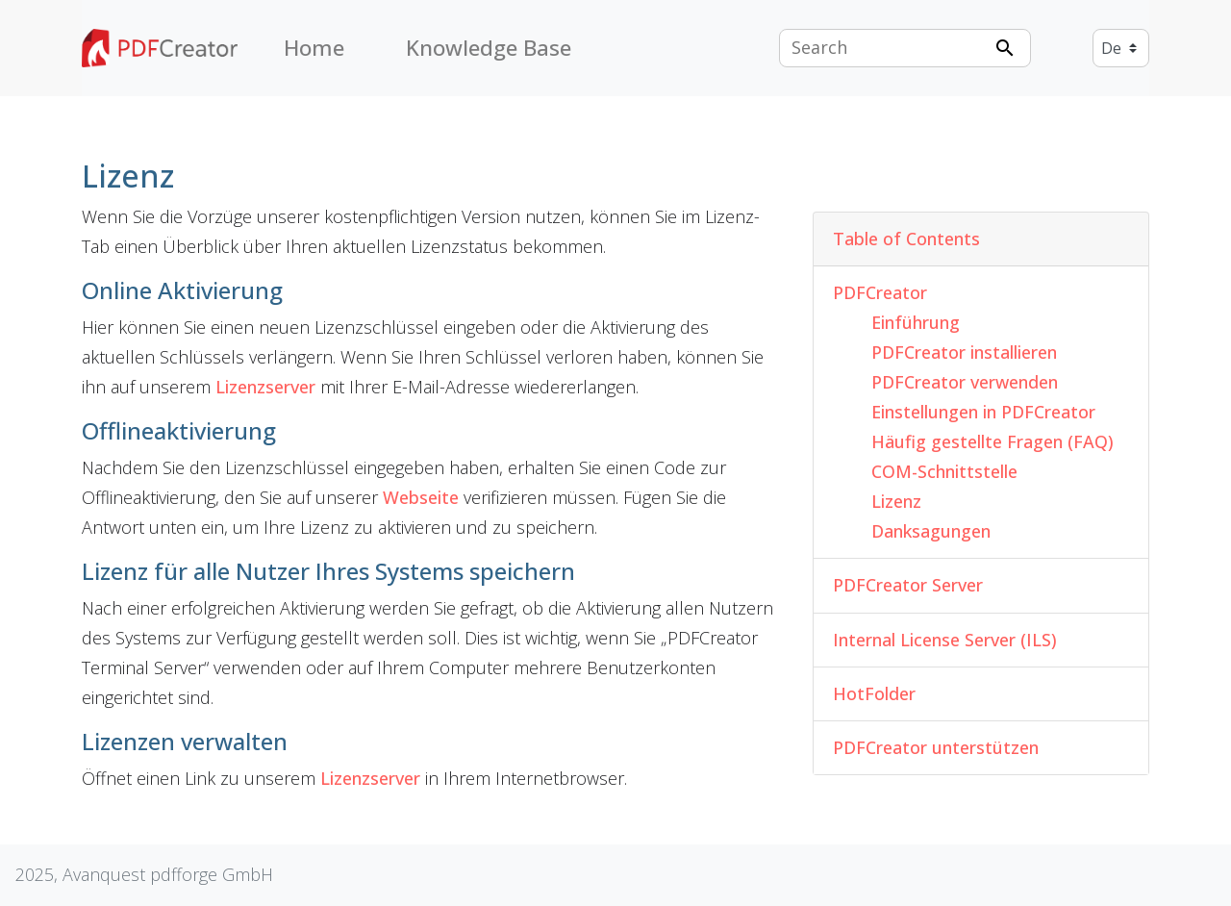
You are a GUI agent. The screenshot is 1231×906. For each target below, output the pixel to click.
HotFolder (874, 693)
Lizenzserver (265, 386)
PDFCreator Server (908, 584)
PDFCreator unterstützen (936, 747)
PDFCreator (880, 292)
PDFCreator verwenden (964, 381)
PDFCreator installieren (964, 352)
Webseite (421, 497)
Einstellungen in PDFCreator (983, 411)
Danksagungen (931, 530)
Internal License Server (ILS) (945, 639)
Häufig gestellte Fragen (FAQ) (992, 441)
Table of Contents (906, 238)
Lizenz (896, 501)
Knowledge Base (488, 48)
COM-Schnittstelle (944, 471)
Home (314, 48)
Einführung (915, 322)
